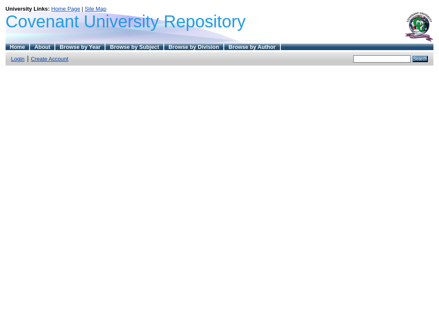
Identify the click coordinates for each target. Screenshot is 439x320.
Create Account (50, 59)
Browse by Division (193, 47)
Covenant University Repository (126, 21)
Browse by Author (252, 47)
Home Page (65, 9)
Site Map (96, 9)
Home (17, 47)
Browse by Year (80, 47)
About (42, 47)
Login (17, 59)
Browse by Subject (134, 47)
